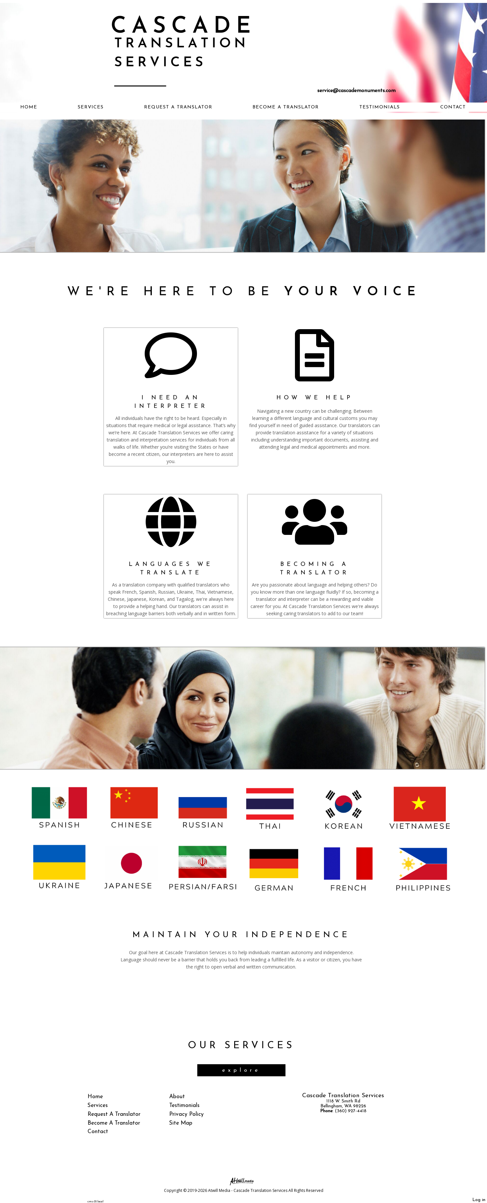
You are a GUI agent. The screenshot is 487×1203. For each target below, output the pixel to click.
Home (28, 107)
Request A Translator (178, 107)
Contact (453, 107)
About (177, 1096)
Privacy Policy (186, 1114)
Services (91, 107)
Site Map (180, 1123)
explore (241, 1070)
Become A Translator (285, 107)
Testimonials (379, 107)
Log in (478, 1199)
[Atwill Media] (243, 1181)
